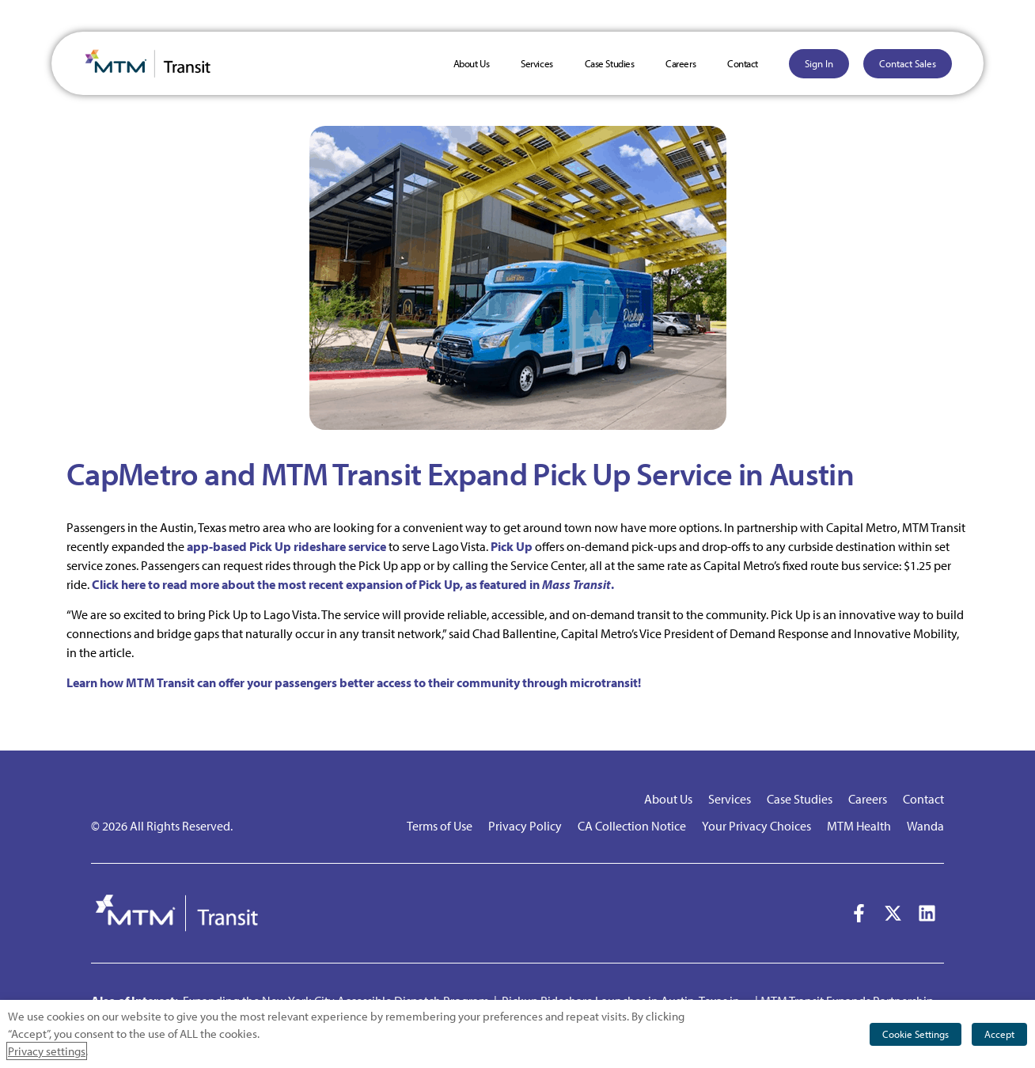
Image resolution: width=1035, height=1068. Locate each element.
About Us (471, 63)
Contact (742, 63)
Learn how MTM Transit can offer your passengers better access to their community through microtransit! (353, 682)
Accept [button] (999, 1034)
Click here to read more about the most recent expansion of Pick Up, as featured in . (353, 584)
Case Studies (610, 63)
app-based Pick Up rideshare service (286, 546)
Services (536, 63)
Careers (680, 63)
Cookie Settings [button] (915, 1034)
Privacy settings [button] (46, 1050)
